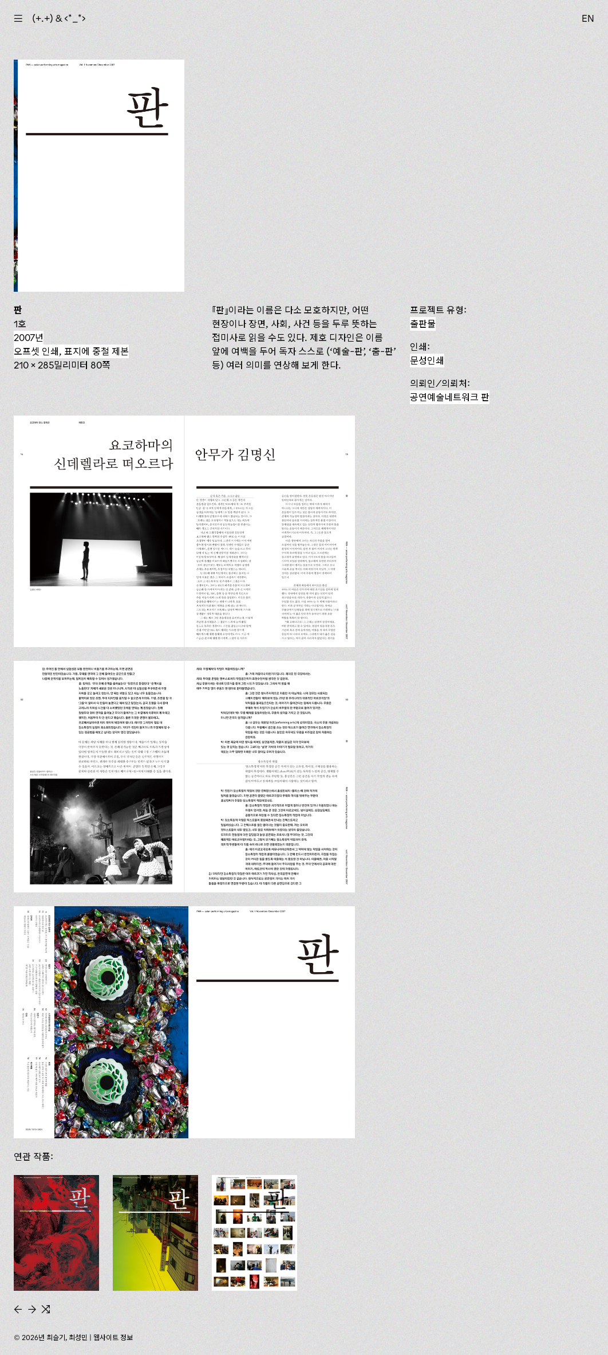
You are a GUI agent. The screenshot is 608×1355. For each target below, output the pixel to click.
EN (588, 18)
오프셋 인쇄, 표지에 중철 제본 (71, 351)
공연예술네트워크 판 (449, 397)
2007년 (29, 337)
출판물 (423, 324)
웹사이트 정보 (113, 1337)
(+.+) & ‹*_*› (59, 18)
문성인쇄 (427, 360)
